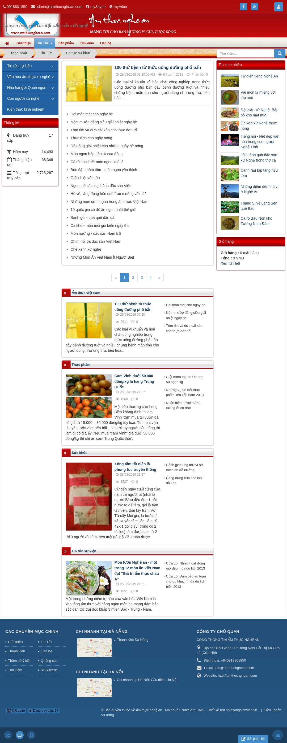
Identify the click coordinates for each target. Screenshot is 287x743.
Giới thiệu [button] (23, 43)
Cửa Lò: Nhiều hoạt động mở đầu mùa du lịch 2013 (185, 566)
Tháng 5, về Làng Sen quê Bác (258, 206)
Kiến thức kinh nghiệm (25, 109)
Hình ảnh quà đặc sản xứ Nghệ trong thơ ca (258, 157)
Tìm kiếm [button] (87, 43)
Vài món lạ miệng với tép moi (258, 95)
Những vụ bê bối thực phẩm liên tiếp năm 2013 (185, 392)
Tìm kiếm (15, 670)
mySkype (98, 7)
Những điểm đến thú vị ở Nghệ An (259, 189)
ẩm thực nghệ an (149, 710)
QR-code (16, 710)
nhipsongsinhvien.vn (241, 710)
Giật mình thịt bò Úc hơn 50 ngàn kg (185, 379)
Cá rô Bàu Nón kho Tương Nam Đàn (256, 221)
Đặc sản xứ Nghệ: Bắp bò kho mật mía (259, 112)
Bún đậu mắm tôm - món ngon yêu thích (104, 170)
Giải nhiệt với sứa (85, 178)
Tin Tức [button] (44, 44)
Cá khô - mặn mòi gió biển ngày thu (100, 225)
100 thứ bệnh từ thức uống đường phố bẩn (158, 67)
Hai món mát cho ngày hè (92, 114)
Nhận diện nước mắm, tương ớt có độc (183, 405)
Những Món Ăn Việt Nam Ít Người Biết (102, 257)
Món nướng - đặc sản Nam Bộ (96, 233)
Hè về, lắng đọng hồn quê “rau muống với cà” (108, 194)
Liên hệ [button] (105, 43)
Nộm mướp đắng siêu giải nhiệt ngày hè (104, 122)
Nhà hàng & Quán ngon (26, 87)
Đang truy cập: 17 (43, 710)
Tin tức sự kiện (19, 66)
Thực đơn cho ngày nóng (91, 138)
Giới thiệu (15, 642)
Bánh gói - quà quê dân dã (93, 217)
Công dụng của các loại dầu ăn (184, 480)
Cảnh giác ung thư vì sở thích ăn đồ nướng (184, 467)
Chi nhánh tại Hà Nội (99, 672)
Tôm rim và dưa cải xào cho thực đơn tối (104, 130)
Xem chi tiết (230, 263)
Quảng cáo (49, 661)
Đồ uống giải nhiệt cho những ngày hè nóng (107, 146)
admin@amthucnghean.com (59, 7)
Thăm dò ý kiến (20, 661)
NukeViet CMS (193, 710)
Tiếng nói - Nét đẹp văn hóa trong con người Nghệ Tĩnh (259, 141)
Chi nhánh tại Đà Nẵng (102, 631)
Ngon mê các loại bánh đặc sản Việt (100, 186)
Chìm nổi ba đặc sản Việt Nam (96, 241)
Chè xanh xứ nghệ (86, 249)
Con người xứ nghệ (23, 98)
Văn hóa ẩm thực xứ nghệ (28, 77)
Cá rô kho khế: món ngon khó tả (97, 162)
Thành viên (16, 651)
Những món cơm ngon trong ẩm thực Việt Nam (110, 201)
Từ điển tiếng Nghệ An (259, 76)
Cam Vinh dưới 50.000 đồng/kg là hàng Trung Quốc (134, 381)
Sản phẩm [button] (66, 43)
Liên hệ (46, 651)
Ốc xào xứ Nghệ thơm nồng (258, 126)
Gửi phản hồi (253, 738)
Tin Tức (46, 642)
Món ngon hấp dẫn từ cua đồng (97, 154)
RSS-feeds (49, 670)
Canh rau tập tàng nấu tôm (259, 173)
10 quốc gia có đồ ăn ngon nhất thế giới (103, 209)
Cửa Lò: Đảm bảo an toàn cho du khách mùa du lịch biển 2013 (186, 581)
